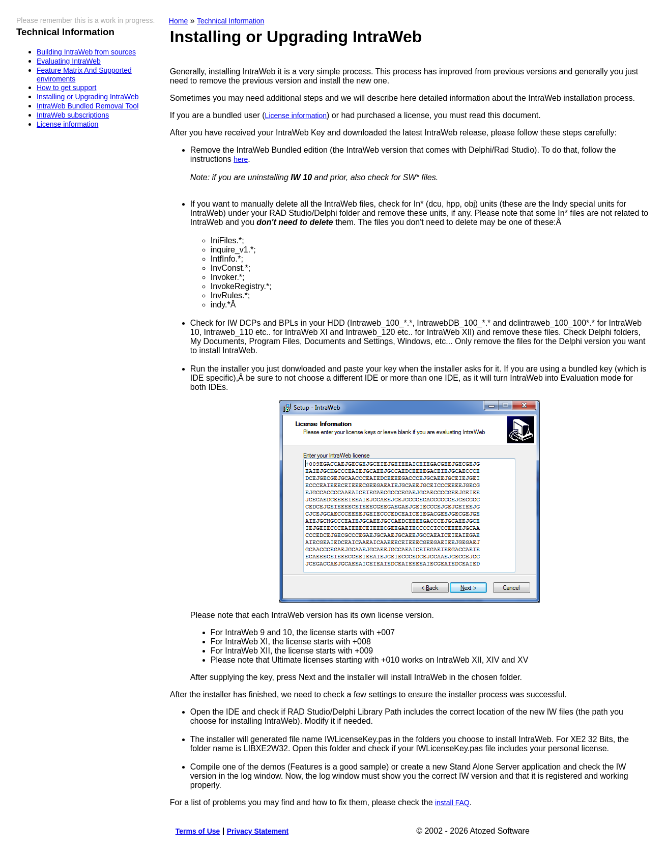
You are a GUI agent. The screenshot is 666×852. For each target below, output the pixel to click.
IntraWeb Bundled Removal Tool (87, 106)
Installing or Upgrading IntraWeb (88, 97)
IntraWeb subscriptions (73, 115)
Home (178, 21)
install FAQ (452, 803)
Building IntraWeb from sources (86, 52)
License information (67, 124)
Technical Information (230, 21)
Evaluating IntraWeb (69, 61)
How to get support (67, 87)
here (241, 159)
